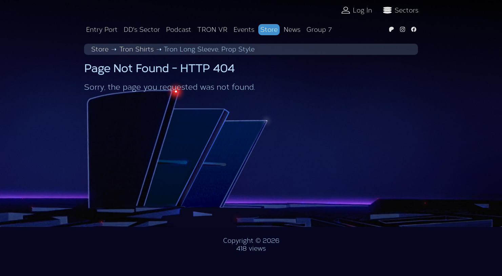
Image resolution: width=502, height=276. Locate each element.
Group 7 (319, 30)
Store (269, 30)
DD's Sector (142, 30)
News (292, 30)
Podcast (178, 30)
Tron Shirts (136, 49)
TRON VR (212, 30)
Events (244, 30)
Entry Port (102, 30)
